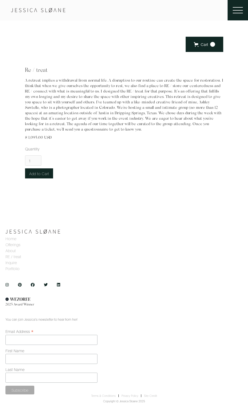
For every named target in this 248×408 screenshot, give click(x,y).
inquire (11, 263)
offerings (12, 245)
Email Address (19, 331)
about (10, 251)
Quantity (32, 148)
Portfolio (12, 269)
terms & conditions (103, 395)
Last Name (15, 369)
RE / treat (13, 257)
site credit (150, 395)
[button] (204, 44)
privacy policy (129, 395)
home (10, 239)
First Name (14, 350)
